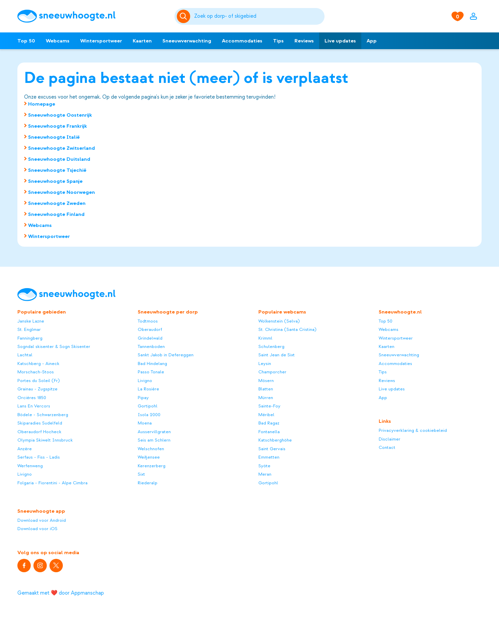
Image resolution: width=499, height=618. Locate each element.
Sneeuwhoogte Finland (56, 214)
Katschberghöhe (275, 440)
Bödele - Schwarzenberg (42, 414)
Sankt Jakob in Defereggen (166, 355)
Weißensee (149, 457)
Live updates (340, 40)
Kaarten (142, 40)
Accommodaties (242, 40)
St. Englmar (29, 329)
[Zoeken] (258, 16)
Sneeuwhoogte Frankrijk (57, 126)
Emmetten (268, 457)
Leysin (264, 363)
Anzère (24, 449)
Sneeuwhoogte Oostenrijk (60, 115)
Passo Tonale (151, 372)
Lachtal (24, 355)
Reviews (304, 40)
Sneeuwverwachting (186, 40)
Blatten (265, 389)
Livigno (24, 474)
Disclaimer (389, 439)
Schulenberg (271, 346)
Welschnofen (151, 449)
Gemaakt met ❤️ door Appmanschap (60, 593)
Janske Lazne (30, 321)
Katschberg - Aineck (38, 363)
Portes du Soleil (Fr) (38, 380)
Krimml (265, 338)
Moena (145, 423)
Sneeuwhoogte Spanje (55, 181)
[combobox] (258, 16)
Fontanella (269, 432)
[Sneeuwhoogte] (92, 16)
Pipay (143, 397)
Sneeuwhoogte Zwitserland (61, 148)
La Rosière (148, 389)
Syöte (264, 466)
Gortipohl (147, 406)
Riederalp (147, 483)
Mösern (266, 380)
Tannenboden (151, 346)
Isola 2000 (149, 414)
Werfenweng (30, 466)
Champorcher (272, 372)
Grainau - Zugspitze (37, 389)
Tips (278, 40)
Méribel (266, 414)
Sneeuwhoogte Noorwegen (61, 192)
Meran (264, 474)
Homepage (41, 104)
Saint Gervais (271, 449)
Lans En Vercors (33, 406)
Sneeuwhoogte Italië (54, 137)
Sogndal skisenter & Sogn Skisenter (53, 346)
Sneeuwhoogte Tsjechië (57, 170)
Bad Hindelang (152, 363)
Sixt (141, 474)
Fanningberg (29, 338)
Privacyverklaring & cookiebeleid (413, 430)
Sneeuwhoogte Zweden (57, 203)
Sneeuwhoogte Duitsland (59, 159)
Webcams (58, 40)
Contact (387, 447)
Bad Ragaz (268, 423)
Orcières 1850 (31, 397)
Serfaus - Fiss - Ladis (38, 457)
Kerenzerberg (151, 466)
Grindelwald (150, 338)
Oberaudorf (150, 329)
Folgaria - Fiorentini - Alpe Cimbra (52, 483)
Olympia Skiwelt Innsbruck (45, 440)
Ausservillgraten (154, 432)
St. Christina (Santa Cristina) (287, 329)
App (372, 40)
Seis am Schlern (154, 440)
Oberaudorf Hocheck (39, 432)
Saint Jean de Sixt (276, 355)
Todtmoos (148, 321)
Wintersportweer (101, 40)
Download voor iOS (37, 528)
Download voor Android (41, 520)
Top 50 (26, 40)
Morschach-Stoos (35, 372)
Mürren (265, 397)
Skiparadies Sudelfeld (39, 423)
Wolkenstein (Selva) (279, 321)
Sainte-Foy (269, 406)
